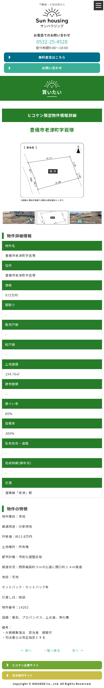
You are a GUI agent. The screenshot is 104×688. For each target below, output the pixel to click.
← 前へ (26, 650)
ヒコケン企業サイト (25, 665)
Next (100, 218)
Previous (4, 218)
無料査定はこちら (52, 57)
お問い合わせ (52, 67)
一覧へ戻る (52, 650)
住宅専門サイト (22, 675)
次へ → (77, 650)
